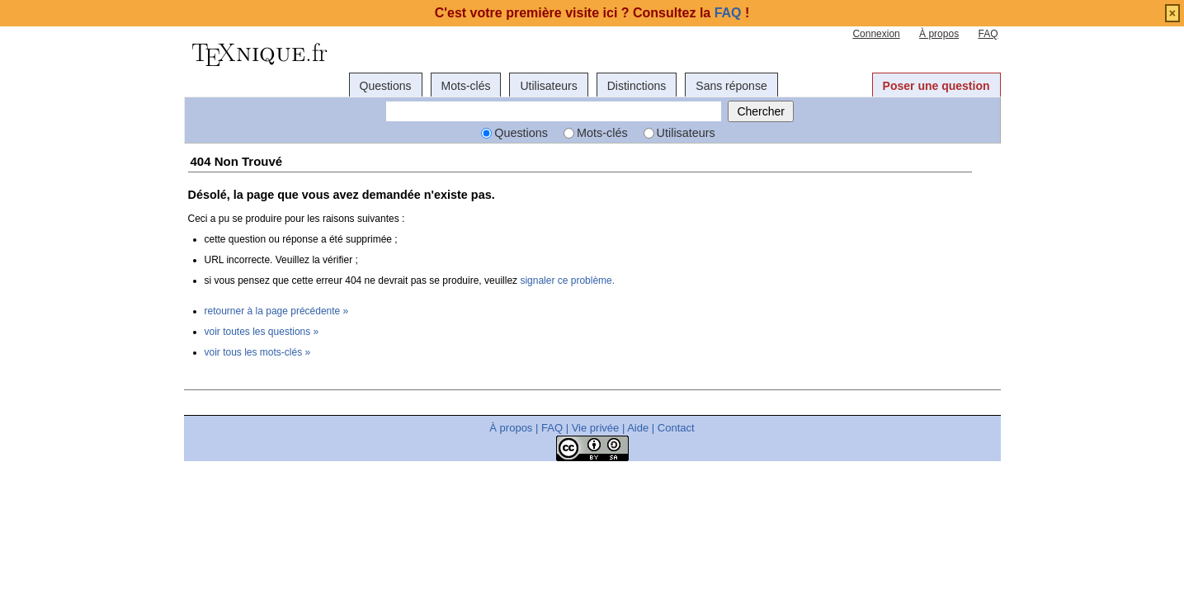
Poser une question (936, 85)
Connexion (875, 34)
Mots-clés (466, 85)
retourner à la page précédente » (277, 311)
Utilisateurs (548, 85)
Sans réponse (731, 85)
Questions (386, 85)
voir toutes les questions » (262, 331)
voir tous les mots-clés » (258, 352)
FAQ (988, 34)
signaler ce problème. (567, 280)
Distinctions (637, 85)
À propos (939, 34)
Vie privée (596, 428)
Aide (638, 428)
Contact (676, 428)
